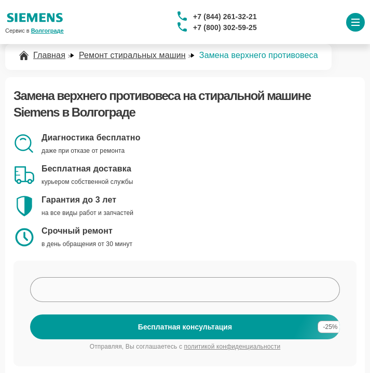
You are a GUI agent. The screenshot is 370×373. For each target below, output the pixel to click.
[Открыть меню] (355, 22)
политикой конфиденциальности (232, 346)
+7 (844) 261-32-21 (225, 16)
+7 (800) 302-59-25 (225, 27)
